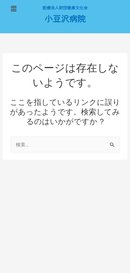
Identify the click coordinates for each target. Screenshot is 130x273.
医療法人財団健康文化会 (65, 8)
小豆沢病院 (64, 19)
